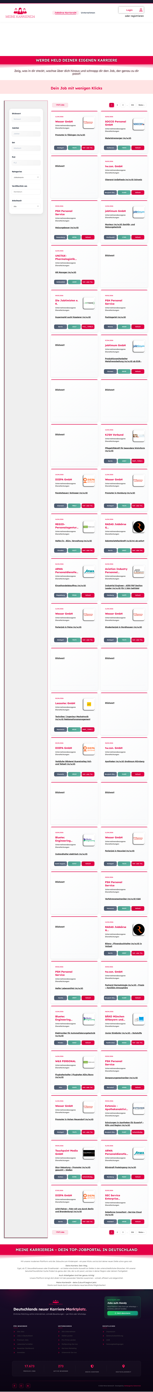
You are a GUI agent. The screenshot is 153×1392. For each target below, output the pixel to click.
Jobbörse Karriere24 (65, 12)
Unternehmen (88, 12)
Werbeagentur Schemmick (132, 1386)
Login (129, 10)
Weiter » (141, 105)
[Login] (141, 10)
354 (132, 105)
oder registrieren (134, 15)
